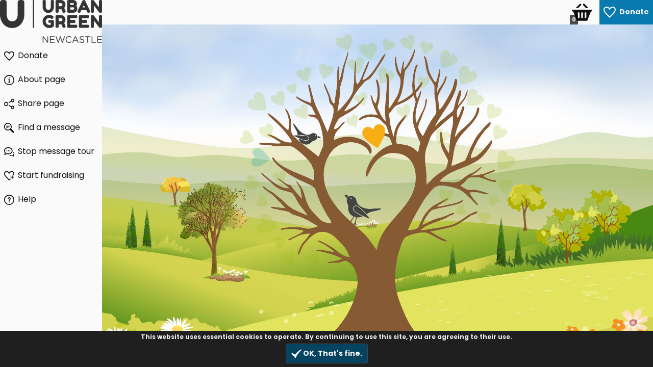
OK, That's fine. (326, 353)
